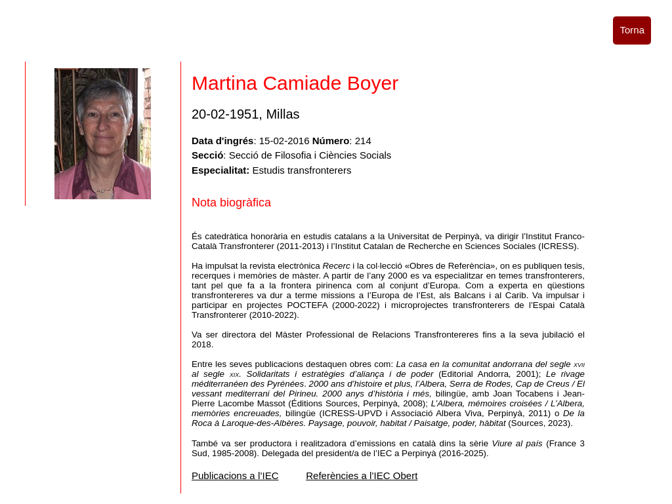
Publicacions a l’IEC (235, 475)
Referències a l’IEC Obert (361, 475)
